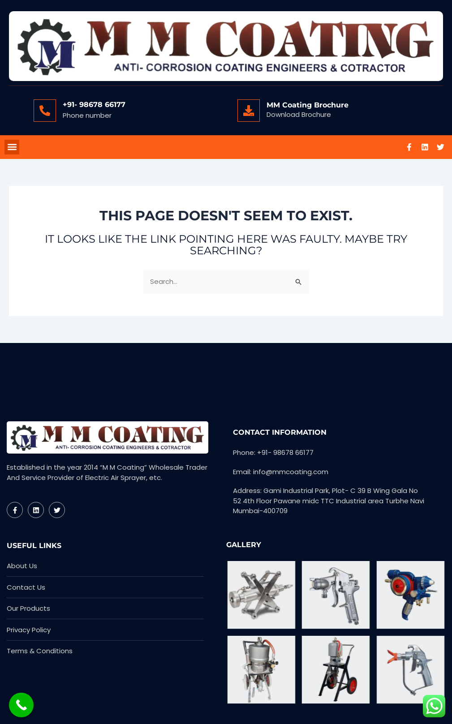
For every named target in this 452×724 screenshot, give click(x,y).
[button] (11, 147)
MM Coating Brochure (308, 105)
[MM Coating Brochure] (248, 110)
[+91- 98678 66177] (45, 110)
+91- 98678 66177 (94, 104)
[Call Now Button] (21, 705)
